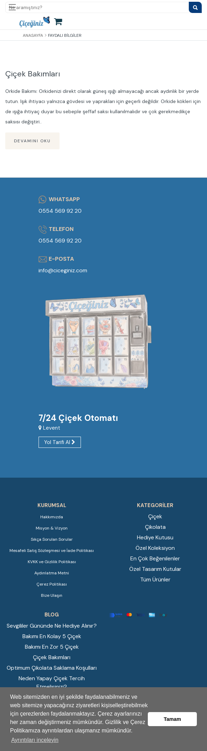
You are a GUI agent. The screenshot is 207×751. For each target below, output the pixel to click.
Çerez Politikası (51, 584)
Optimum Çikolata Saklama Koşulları (52, 667)
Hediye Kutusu (155, 537)
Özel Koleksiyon (155, 548)
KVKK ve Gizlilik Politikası (52, 562)
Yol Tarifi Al (59, 442)
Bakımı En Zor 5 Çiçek (52, 646)
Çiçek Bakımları (32, 74)
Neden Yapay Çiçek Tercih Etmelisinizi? (52, 682)
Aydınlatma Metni (51, 573)
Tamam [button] (172, 719)
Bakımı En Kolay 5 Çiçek (51, 636)
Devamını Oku (32, 141)
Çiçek (155, 516)
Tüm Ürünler (155, 579)
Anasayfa (33, 35)
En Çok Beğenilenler (155, 558)
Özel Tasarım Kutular (155, 569)
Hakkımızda (51, 517)
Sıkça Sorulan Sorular (52, 539)
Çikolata (155, 527)
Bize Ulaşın (51, 595)
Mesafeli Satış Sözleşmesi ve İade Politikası (51, 550)
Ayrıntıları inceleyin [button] (34, 740)
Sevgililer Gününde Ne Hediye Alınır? (52, 625)
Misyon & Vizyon (52, 528)
